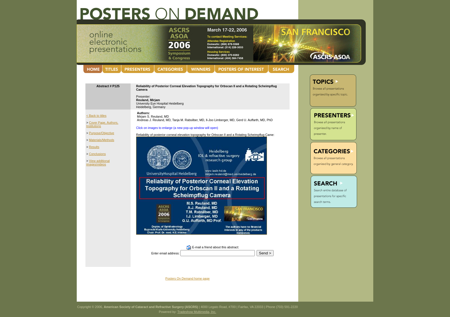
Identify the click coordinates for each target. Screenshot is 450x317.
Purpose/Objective (101, 133)
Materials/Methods (101, 140)
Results (94, 147)
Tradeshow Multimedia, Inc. (196, 312)
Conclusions (97, 154)
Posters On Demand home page (187, 278)
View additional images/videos (98, 162)
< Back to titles (96, 115)
